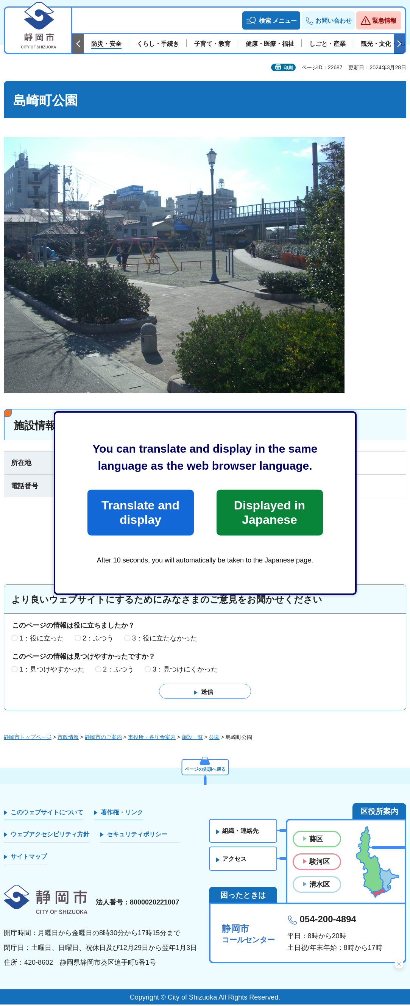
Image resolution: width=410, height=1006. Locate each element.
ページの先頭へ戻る (205, 769)
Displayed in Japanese (269, 512)
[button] (271, 20)
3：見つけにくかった (185, 670)
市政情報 (68, 739)
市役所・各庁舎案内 (152, 739)
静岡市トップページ (27, 739)
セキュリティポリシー (137, 836)
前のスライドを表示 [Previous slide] (78, 44)
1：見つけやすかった (51, 670)
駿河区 (319, 863)
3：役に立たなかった (164, 640)
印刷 (288, 67)
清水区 (319, 886)
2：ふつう (98, 640)
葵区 (316, 840)
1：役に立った (41, 640)
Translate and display (140, 512)
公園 (214, 739)
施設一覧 (192, 739)
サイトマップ (29, 857)
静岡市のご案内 (103, 739)
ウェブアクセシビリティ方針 (50, 836)
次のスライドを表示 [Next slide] (399, 44)
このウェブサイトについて (47, 814)
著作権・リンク (122, 814)
